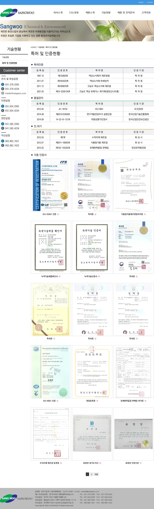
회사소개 (57, 12)
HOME (141, 2)
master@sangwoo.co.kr (90, 491)
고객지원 (146, 12)
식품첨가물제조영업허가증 (132, 214)
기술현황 (106, 12)
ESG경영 (74, 12)
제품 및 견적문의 (126, 12)
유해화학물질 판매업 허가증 (132, 401)
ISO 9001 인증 (49, 401)
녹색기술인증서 (91, 276)
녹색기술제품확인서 (49, 276)
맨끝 (96, 474)
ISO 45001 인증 (50, 214)
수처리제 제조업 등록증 (50, 463)
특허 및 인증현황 (9, 63)
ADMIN (150, 2)
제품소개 (90, 12)
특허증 (91, 214)
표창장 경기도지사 (91, 463)
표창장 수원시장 (132, 463)
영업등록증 (91, 401)
